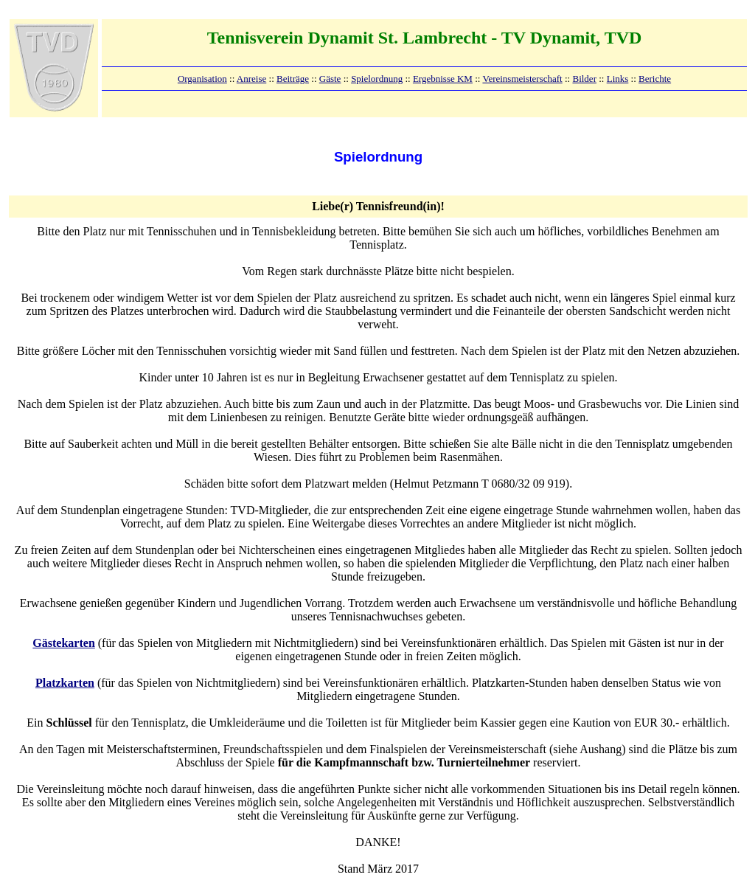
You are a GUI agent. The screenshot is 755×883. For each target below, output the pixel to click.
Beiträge (292, 78)
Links (618, 78)
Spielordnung (377, 78)
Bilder (584, 78)
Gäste (330, 78)
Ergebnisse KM (443, 78)
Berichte (655, 78)
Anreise (251, 78)
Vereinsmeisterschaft (522, 78)
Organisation (202, 78)
